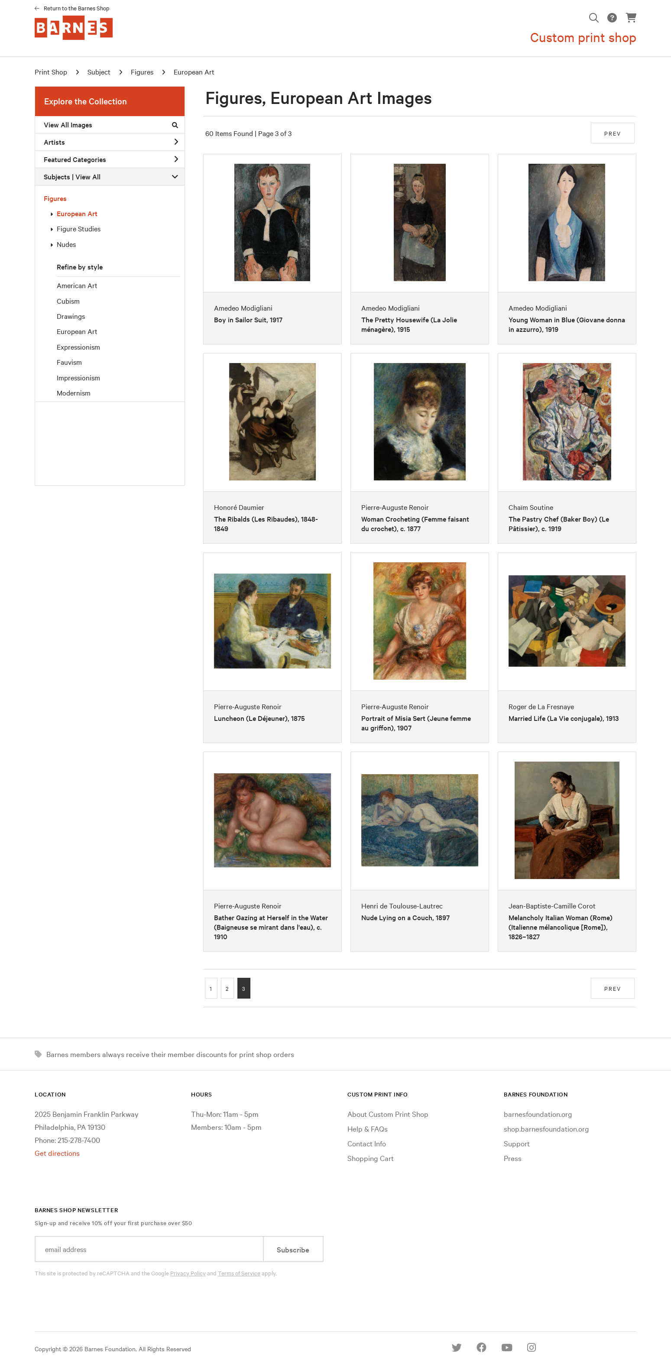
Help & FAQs (367, 1128)
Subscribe (293, 1249)
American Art (77, 285)
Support (517, 1143)
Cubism (68, 300)
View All (87, 176)
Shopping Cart (370, 1158)
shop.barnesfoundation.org (546, 1128)
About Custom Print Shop (387, 1114)
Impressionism (78, 377)
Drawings (71, 316)
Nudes (66, 244)
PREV (612, 133)
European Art (77, 213)
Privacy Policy (188, 1273)
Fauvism (69, 362)
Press (513, 1158)
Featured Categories (111, 159)
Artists (111, 141)
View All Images (111, 124)
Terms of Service (239, 1273)
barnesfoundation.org (538, 1114)
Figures (55, 198)
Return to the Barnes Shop (77, 8)
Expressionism (78, 346)
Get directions (57, 1153)
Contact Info (366, 1143)
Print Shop (51, 71)
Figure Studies (78, 228)
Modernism (74, 392)
